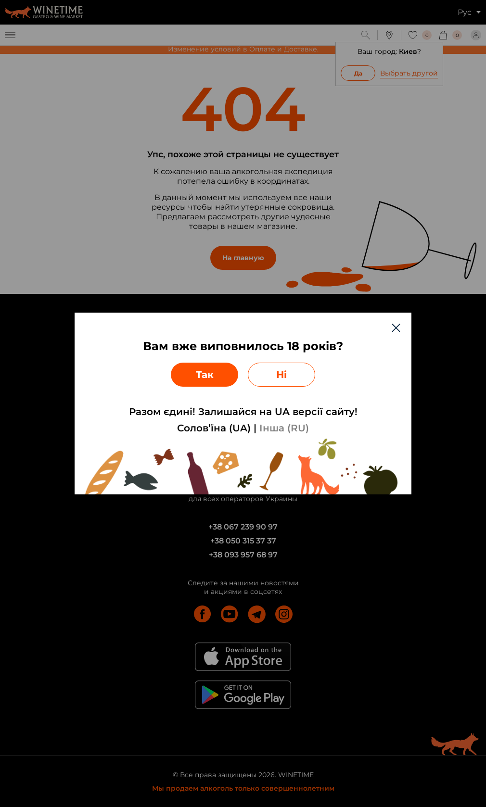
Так (205, 374)
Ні (281, 374)
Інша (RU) (284, 428)
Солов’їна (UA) (214, 428)
